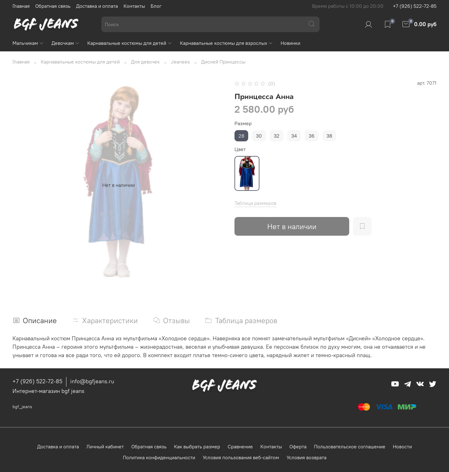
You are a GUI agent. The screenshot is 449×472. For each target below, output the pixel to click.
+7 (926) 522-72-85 (415, 6)
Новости (402, 446)
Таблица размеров (255, 203)
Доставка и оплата (97, 6)
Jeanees (180, 62)
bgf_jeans (22, 406)
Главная (21, 6)
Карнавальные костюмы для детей (129, 43)
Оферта (298, 446)
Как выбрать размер (197, 446)
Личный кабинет (105, 446)
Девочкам (65, 43)
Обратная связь (52, 6)
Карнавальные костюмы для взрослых (226, 43)
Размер (243, 123)
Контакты (134, 6)
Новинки (290, 43)
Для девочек (145, 62)
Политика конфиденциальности (159, 457)
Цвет (240, 149)
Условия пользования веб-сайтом (241, 457)
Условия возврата (306, 457)
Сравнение (240, 446)
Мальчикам (28, 43)
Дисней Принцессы (223, 62)
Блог (156, 6)
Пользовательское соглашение (349, 446)
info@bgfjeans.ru (92, 381)
